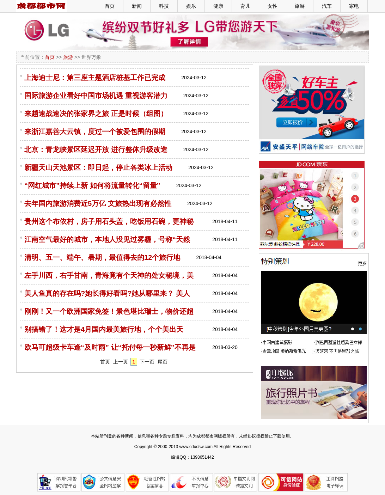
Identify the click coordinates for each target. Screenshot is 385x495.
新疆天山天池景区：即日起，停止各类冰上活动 (98, 167)
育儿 (245, 6)
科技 (164, 6)
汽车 (327, 6)
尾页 (162, 362)
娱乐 (191, 6)
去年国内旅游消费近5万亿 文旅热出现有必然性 (97, 203)
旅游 (300, 6)
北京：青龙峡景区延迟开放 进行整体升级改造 (95, 149)
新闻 (137, 6)
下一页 (147, 362)
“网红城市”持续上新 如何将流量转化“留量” (92, 185)
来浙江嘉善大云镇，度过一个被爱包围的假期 (94, 131)
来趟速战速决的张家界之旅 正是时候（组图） (95, 113)
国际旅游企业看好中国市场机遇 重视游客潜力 (95, 95)
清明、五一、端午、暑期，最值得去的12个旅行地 (102, 257)
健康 (218, 6)
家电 (354, 6)
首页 (110, 6)
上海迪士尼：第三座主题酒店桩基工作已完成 (94, 77)
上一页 (120, 362)
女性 (272, 6)
